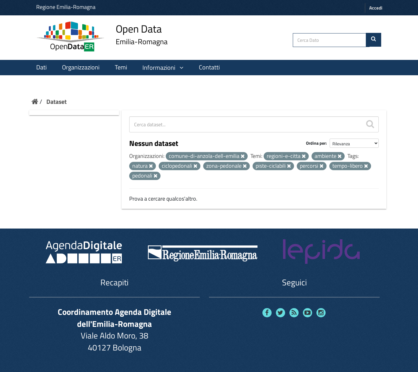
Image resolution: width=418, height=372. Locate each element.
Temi (121, 67)
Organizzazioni (80, 67)
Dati (41, 67)
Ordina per (316, 143)
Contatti (209, 67)
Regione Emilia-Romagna (65, 7)
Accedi (375, 7)
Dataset (56, 101)
